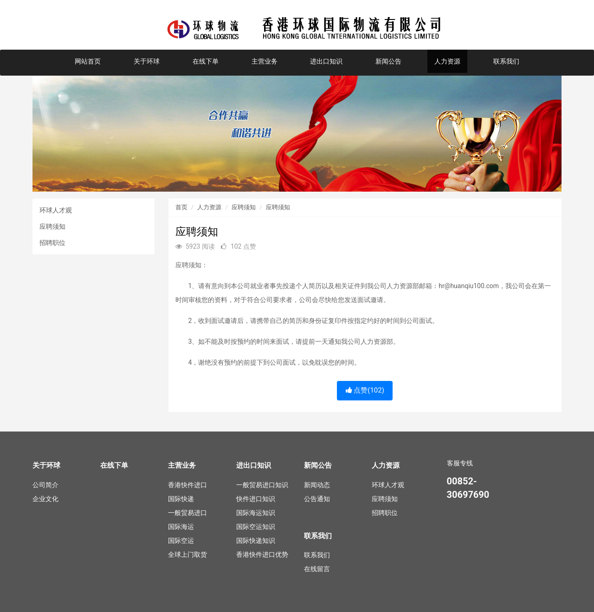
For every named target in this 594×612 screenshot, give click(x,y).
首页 (181, 207)
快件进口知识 (255, 498)
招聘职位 (52, 242)
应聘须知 (52, 226)
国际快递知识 (255, 540)
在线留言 (317, 569)
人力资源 (447, 61)
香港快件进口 (187, 485)
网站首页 (88, 61)
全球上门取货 (187, 554)
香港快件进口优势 (262, 554)
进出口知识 (326, 61)
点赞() (365, 390)
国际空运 (181, 540)
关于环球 (147, 61)
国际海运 (181, 526)
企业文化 (45, 498)
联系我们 (506, 61)
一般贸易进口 (187, 512)
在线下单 (206, 61)
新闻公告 (388, 61)
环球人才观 (55, 210)
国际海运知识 (255, 512)
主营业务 (265, 61)
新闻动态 (317, 485)
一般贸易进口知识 (262, 485)
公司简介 (45, 485)
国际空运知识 (255, 526)
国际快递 (181, 498)
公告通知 (317, 498)
